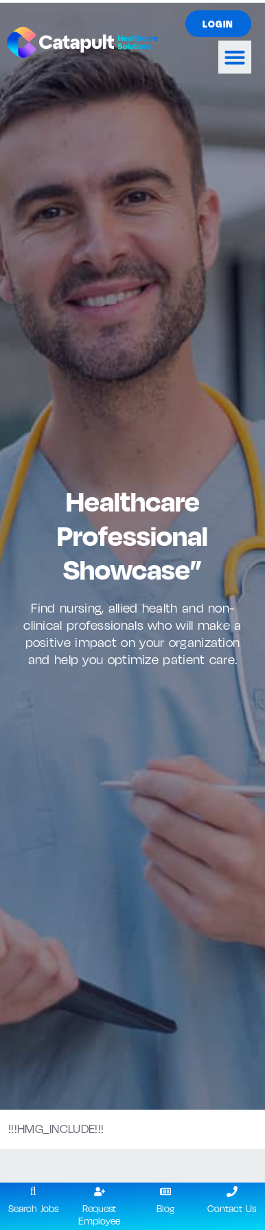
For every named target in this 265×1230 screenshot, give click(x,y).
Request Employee (99, 1214)
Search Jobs (33, 1208)
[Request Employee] (99, 1191)
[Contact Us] (232, 1191)
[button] (234, 57)
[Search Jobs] (32, 1191)
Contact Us (231, 1208)
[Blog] (165, 1191)
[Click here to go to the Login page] (218, 23)
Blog (165, 1208)
